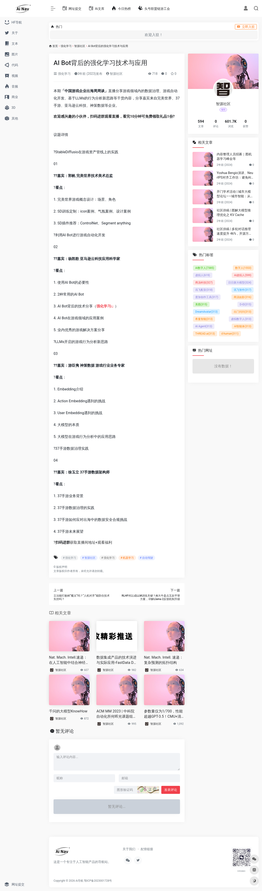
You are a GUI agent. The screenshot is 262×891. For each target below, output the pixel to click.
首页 (55, 46)
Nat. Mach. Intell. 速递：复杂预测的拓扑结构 (163, 660)
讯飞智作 (242, 289)
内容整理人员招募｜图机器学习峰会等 (234, 156)
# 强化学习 (69, 557)
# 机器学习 (127, 557)
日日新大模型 (239, 282)
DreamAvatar (206, 311)
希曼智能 (204, 319)
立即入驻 (246, 27)
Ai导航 (80, 880)
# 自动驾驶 (146, 557)
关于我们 (129, 849)
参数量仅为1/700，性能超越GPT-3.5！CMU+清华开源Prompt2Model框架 (163, 714)
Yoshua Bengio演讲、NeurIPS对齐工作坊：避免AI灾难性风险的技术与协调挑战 (235, 175)
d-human (230, 333)
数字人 (243, 268)
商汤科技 (204, 282)
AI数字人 (204, 268)
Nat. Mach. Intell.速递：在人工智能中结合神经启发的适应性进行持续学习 (69, 660)
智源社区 (79, 46)
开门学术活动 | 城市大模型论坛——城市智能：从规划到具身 (235, 194)
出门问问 (242, 311)
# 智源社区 (88, 557)
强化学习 (66, 46)
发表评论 (170, 790)
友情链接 (146, 849)
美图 (201, 304)
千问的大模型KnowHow (68, 711)
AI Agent (203, 326)
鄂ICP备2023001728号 (98, 880)
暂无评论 (65, 731)
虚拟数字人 (241, 319)
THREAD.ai (205, 333)
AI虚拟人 (242, 275)
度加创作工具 (206, 297)
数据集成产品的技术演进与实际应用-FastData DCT (116, 660)
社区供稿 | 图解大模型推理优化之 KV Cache (234, 212)
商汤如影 (242, 297)
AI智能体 (242, 326)
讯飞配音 (204, 289)
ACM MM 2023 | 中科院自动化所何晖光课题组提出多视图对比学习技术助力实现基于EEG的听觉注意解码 (116, 714)
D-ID (245, 304)
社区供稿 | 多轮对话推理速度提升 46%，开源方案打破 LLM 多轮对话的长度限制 (235, 231)
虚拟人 (202, 275)
